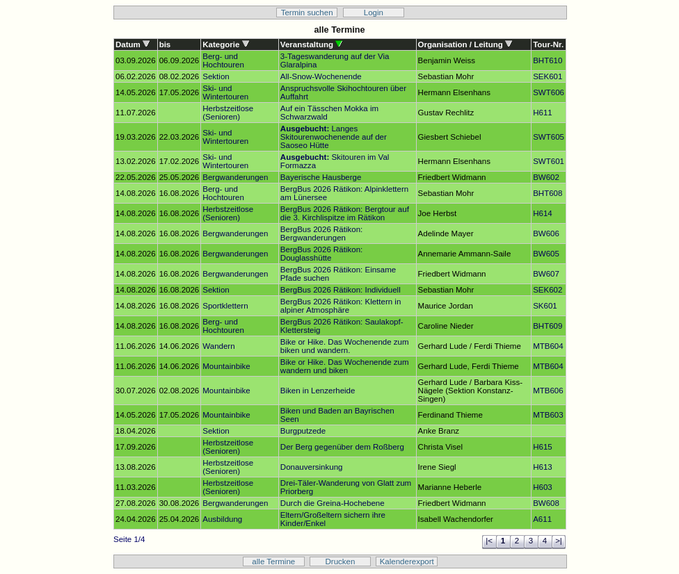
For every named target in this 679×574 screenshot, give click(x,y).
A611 (542, 519)
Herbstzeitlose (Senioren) (227, 112)
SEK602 (547, 290)
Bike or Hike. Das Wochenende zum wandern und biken (344, 366)
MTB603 (548, 415)
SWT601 (548, 161)
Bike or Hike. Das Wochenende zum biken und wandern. (344, 346)
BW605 (546, 253)
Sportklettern (225, 306)
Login (373, 12)
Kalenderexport (407, 561)
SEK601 (547, 76)
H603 (542, 487)
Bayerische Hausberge (321, 177)
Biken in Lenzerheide (318, 390)
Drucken (341, 561)
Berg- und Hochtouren (223, 60)
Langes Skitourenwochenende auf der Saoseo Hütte (333, 136)
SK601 (545, 306)
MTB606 (548, 390)
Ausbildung (222, 519)
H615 (542, 447)
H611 (542, 112)
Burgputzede (303, 431)
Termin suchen (307, 12)
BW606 (546, 233)
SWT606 (548, 92)
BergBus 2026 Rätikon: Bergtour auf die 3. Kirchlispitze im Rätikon (344, 213)
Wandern (218, 346)
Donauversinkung (311, 467)
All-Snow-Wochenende (321, 76)
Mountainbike (226, 366)
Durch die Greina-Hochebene (332, 503)
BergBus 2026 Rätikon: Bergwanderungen (321, 233)
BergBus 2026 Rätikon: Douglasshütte (321, 253)
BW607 (546, 274)
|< (489, 540)
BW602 (546, 177)
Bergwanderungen (235, 177)
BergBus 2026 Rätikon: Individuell (340, 290)
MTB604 (548, 346)
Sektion (215, 76)
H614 (542, 213)
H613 (542, 467)
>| (558, 540)
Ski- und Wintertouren (225, 92)
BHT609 (547, 326)
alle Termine (273, 561)
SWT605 (548, 137)
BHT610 (547, 60)
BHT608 (547, 193)
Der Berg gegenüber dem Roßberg (342, 447)
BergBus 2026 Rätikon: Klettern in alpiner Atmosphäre (340, 305)
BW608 (546, 503)
